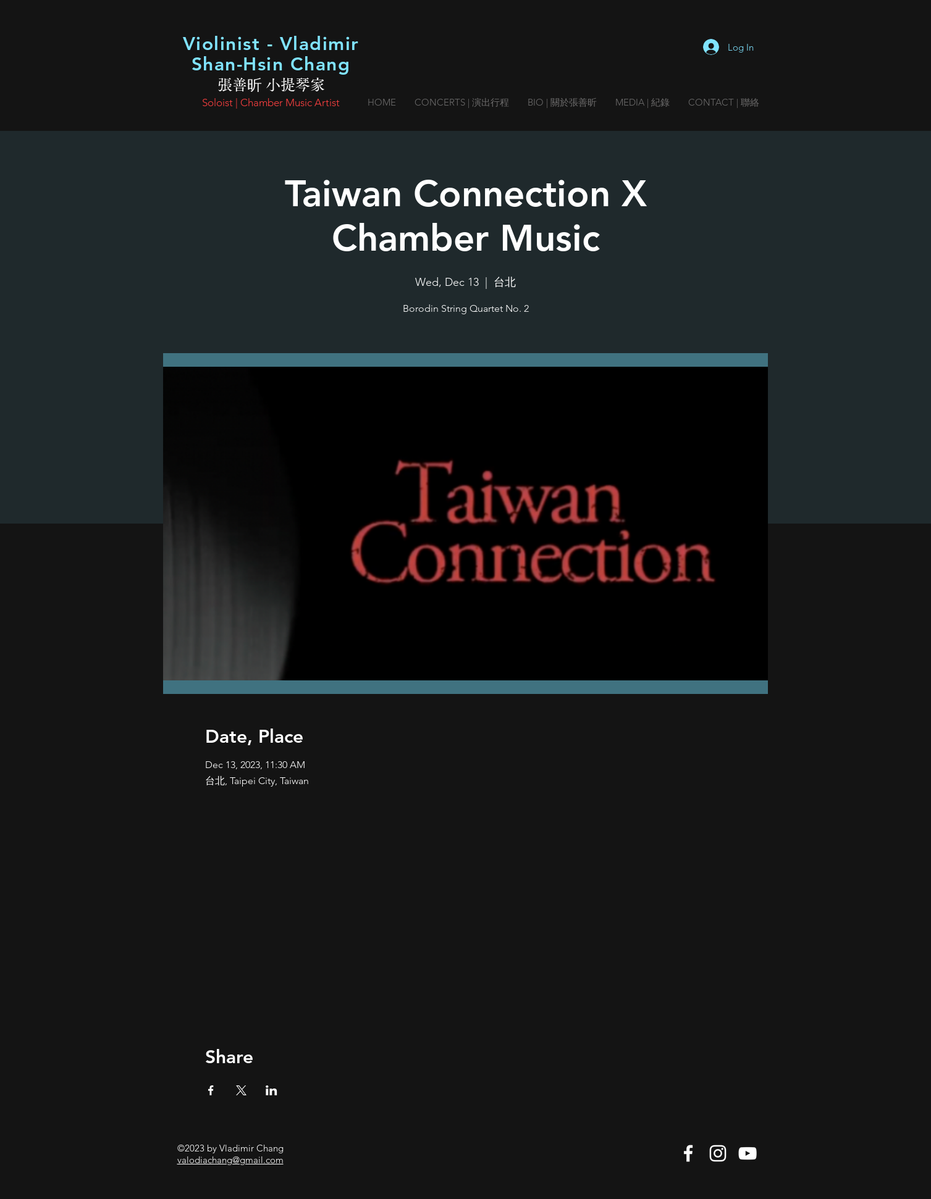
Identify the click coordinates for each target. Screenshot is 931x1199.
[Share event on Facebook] (211, 1090)
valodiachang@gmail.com (230, 1160)
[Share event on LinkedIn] (271, 1090)
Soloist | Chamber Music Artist (271, 102)
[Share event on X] (241, 1090)
